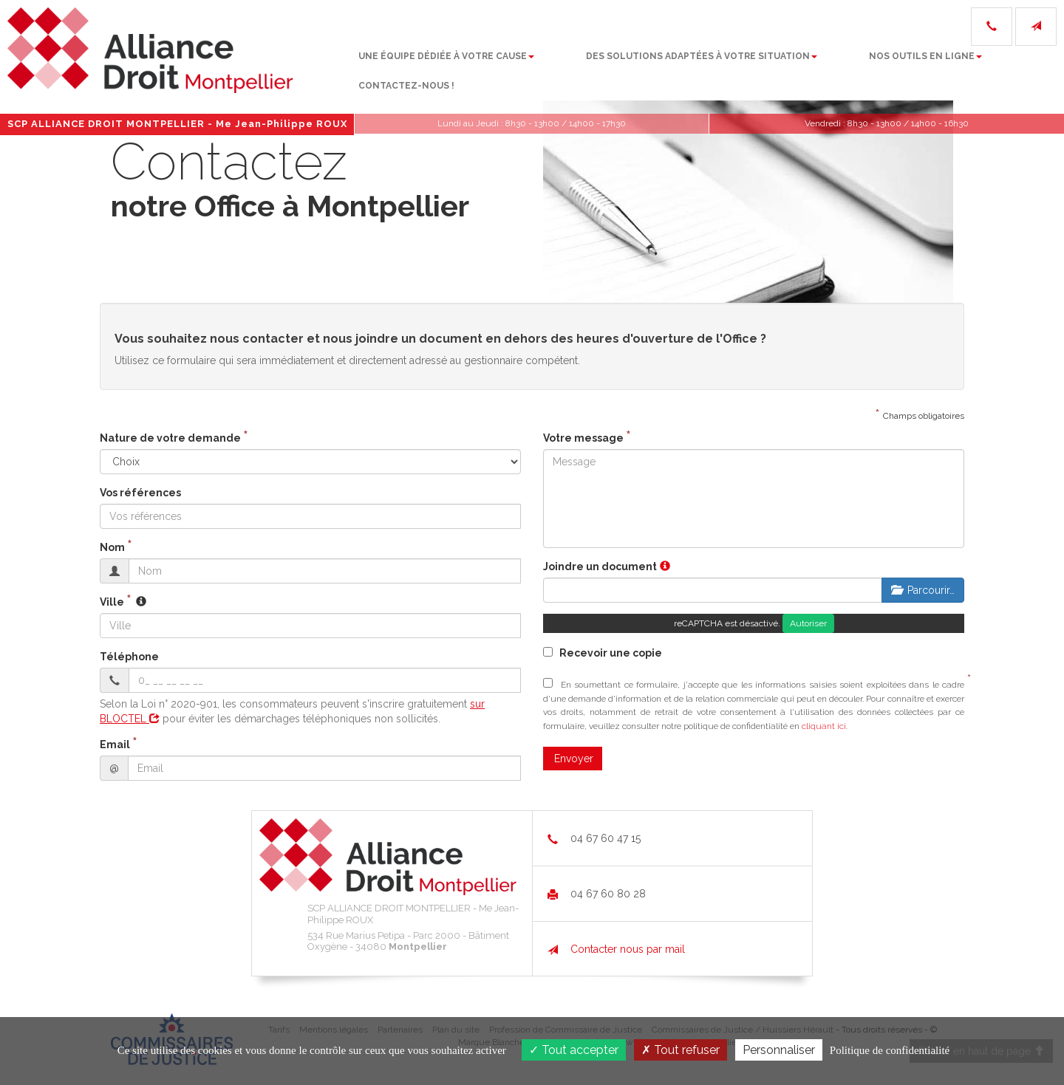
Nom (112, 547)
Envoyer (573, 758)
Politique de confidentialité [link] (889, 1050)
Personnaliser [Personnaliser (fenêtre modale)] (779, 1050)
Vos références (140, 493)
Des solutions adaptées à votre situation (598, 66)
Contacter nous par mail (616, 949)
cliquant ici (824, 726)
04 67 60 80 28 (597, 894)
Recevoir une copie (602, 653)
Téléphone (129, 657)
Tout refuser (680, 1050)
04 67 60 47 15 (594, 838)
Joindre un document (600, 566)
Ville (112, 602)
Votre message (583, 438)
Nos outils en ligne (822, 66)
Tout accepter (573, 1050)
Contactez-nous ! (978, 66)
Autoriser (808, 623)
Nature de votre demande (170, 438)
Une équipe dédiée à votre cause (343, 66)
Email (115, 744)
